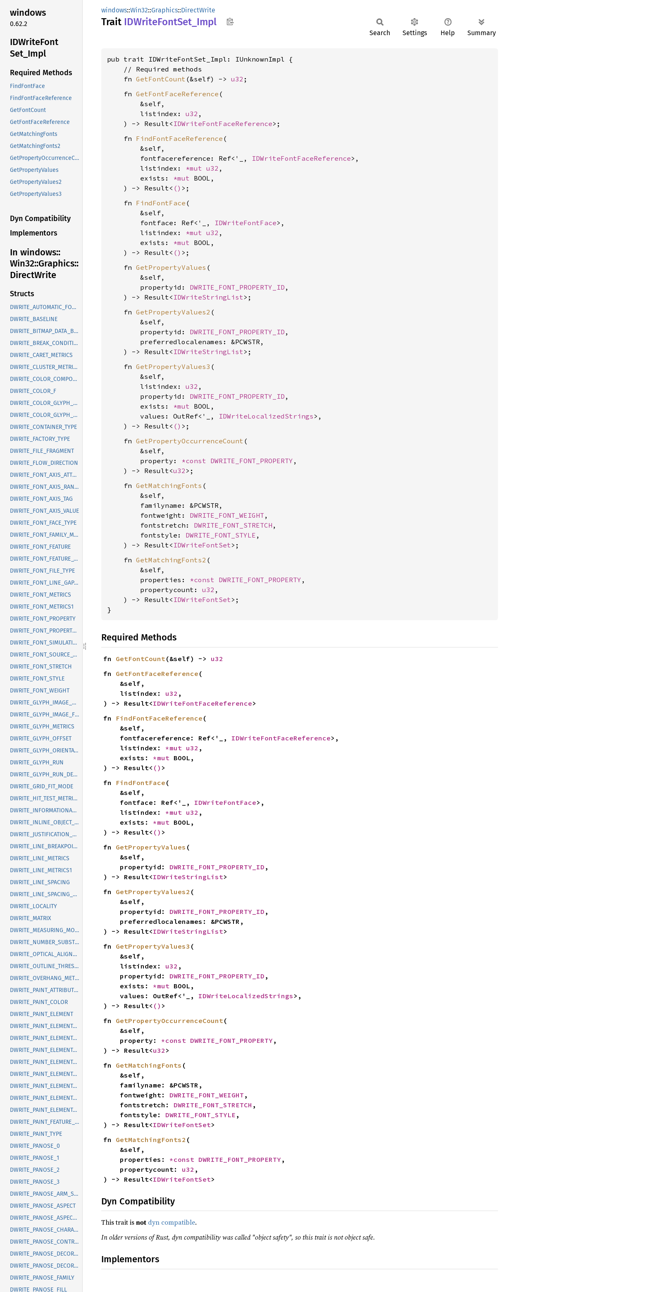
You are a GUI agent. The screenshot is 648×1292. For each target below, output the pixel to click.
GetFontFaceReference (177, 94)
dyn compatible (171, 1222)
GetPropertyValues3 (173, 366)
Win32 (139, 10)
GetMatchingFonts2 (171, 560)
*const (195, 461)
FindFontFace (161, 203)
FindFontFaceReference (179, 138)
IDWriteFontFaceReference (222, 123)
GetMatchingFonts (169, 485)
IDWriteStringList (208, 297)
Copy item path (230, 21)
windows (114, 10)
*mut (196, 168)
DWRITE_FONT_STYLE (221, 535)
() (177, 188)
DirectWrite (198, 10)
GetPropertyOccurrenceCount (189, 441)
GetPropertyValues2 (173, 312)
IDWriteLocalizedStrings (266, 416)
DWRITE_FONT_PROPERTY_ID (237, 287)
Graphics (164, 10)
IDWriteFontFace (245, 223)
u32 (237, 79)
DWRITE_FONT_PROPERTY (251, 461)
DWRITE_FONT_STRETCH (233, 525)
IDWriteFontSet (202, 545)
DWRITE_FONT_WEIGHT (227, 515)
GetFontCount (161, 79)
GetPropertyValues (171, 267)
